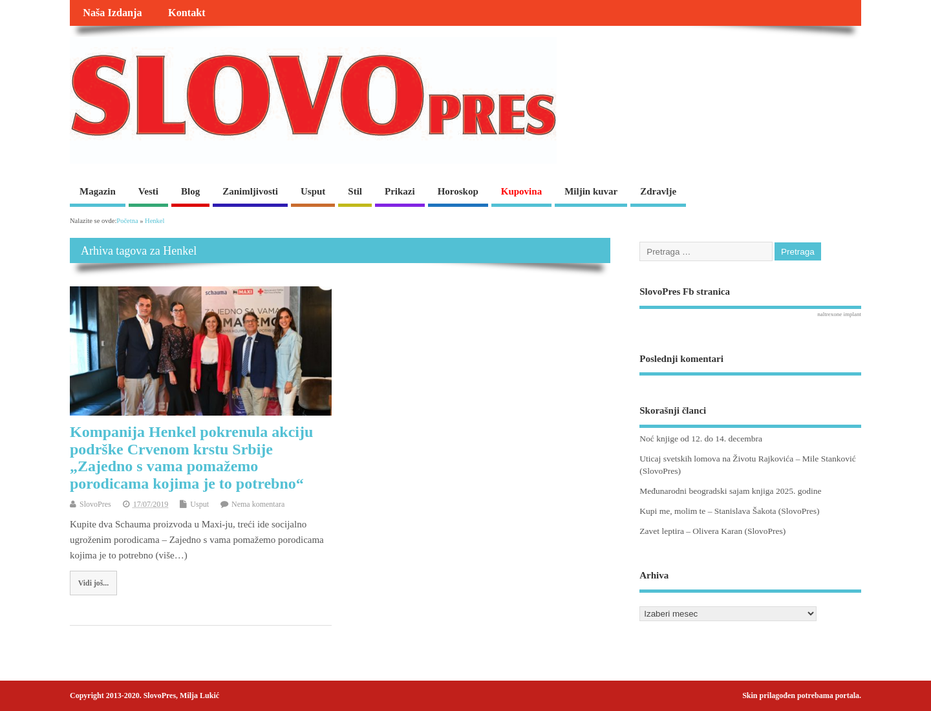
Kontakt (187, 13)
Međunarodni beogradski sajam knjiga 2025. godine (730, 491)
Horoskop (458, 191)
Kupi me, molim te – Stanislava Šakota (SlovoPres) (729, 511)
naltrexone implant (839, 314)
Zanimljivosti (250, 191)
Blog (190, 191)
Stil (355, 191)
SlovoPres (95, 504)
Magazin (98, 191)
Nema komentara (257, 504)
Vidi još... (93, 583)
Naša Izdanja (112, 13)
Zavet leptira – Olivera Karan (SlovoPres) (712, 531)
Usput (313, 191)
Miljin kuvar (590, 191)
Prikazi (400, 191)
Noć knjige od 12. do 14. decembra (700, 438)
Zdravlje (658, 191)
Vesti (148, 191)
